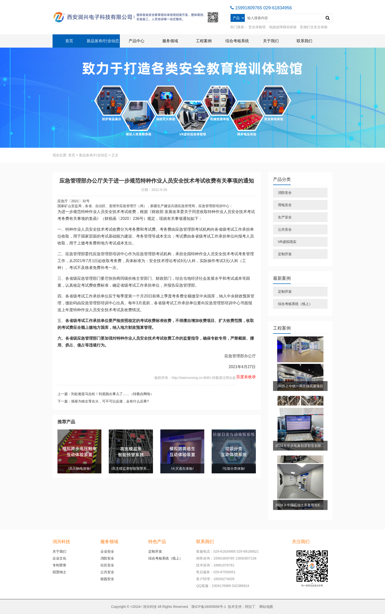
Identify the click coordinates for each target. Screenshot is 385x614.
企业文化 (59, 558)
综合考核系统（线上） (295, 304)
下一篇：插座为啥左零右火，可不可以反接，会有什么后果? (103, 401)
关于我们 (271, 41)
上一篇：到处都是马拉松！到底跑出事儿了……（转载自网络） (105, 394)
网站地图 (266, 607)
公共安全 (285, 229)
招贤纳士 (59, 572)
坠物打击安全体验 (314, 27)
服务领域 (170, 41)
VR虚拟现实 (287, 242)
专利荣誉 (59, 565)
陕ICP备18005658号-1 (209, 607)
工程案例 (204, 41)
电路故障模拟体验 (283, 27)
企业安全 (107, 551)
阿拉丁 (250, 607)
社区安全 (107, 565)
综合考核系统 (237, 41)
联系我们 (304, 41)
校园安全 (107, 579)
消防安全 (285, 193)
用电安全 (285, 205)
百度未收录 (246, 377)
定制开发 (285, 254)
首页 (69, 41)
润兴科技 (150, 607)
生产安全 (285, 217)
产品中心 (136, 41)
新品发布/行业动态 (103, 41)
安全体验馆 (257, 27)
